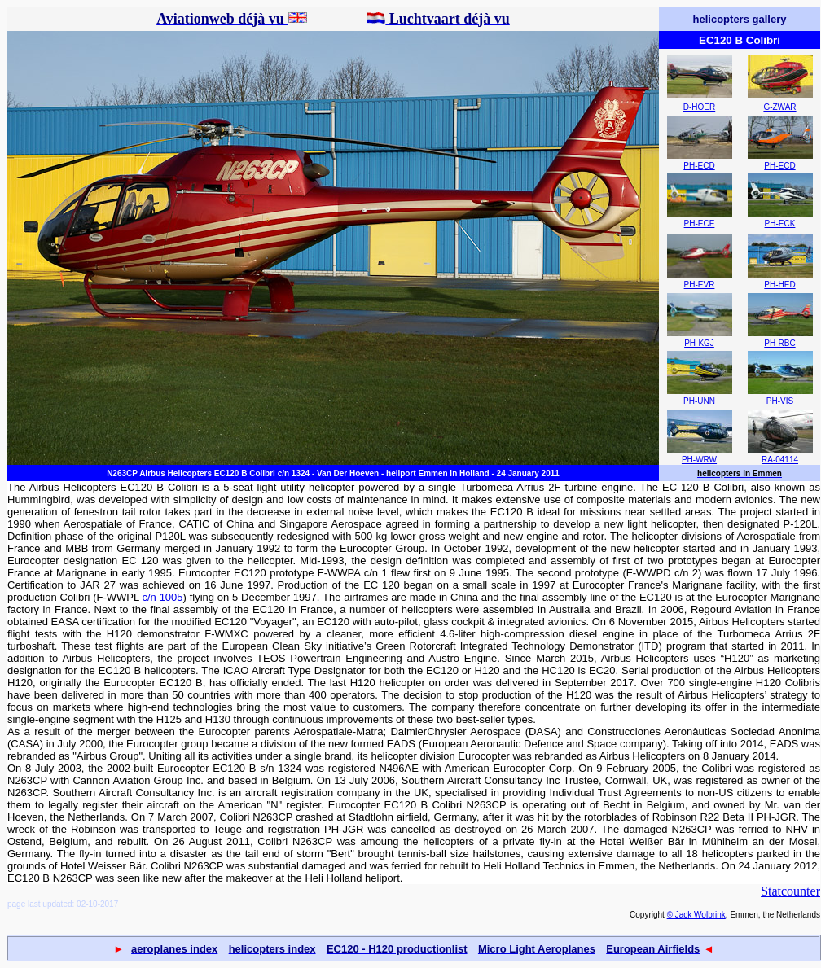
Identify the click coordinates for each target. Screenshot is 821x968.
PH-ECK (780, 223)
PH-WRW (699, 459)
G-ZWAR (779, 107)
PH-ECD (698, 165)
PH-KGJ (699, 343)
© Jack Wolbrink (696, 914)
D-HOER (699, 107)
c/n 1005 (163, 597)
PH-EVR (699, 284)
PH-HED (779, 284)
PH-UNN (699, 400)
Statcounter (790, 891)
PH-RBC (779, 343)
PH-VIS (779, 400)
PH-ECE (699, 223)
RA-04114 (780, 459)
